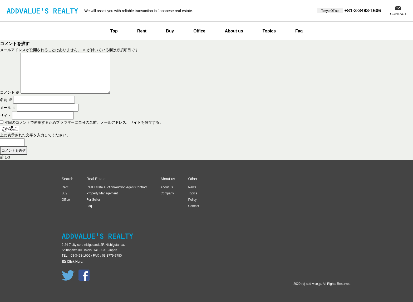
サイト (5, 115)
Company (167, 193)
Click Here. (75, 261)
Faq (299, 31)
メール (8, 108)
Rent (142, 31)
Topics (269, 31)
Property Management (102, 193)
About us (234, 31)
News (192, 187)
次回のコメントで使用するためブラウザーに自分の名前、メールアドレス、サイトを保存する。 (83, 122)
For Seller (93, 200)
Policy (192, 200)
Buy (170, 31)
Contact (193, 206)
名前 (6, 100)
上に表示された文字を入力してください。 (35, 135)
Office (199, 31)
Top (114, 31)
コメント (9, 92)
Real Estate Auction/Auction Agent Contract (116, 187)
